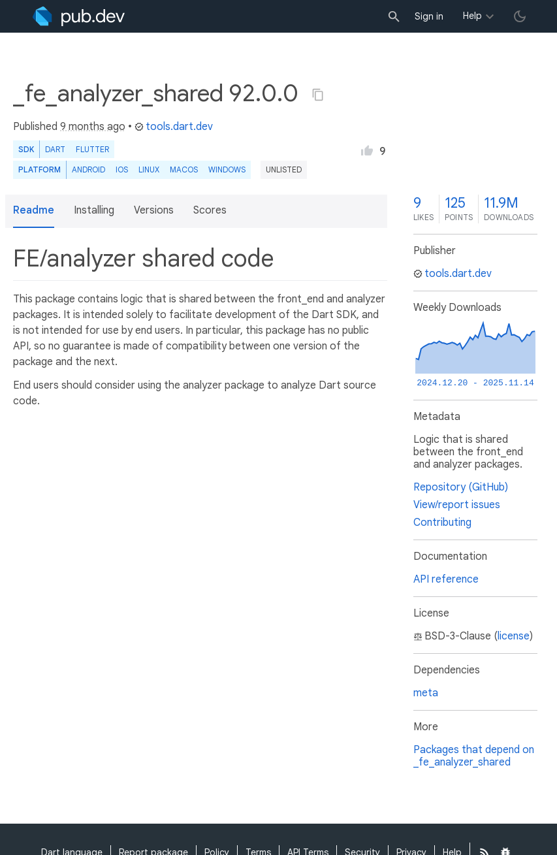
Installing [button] (94, 210)
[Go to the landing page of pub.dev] (79, 16)
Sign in (429, 16)
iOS (122, 169)
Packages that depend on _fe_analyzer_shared (473, 756)
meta (425, 693)
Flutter (92, 149)
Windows (227, 169)
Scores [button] (210, 210)
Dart (55, 149)
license (514, 636)
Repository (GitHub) (460, 487)
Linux (148, 169)
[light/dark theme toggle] (520, 16)
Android (88, 169)
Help (472, 16)
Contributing (442, 522)
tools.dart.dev (174, 126)
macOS (184, 169)
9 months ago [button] (92, 126)
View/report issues (456, 504)
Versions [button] (154, 210)
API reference (446, 579)
